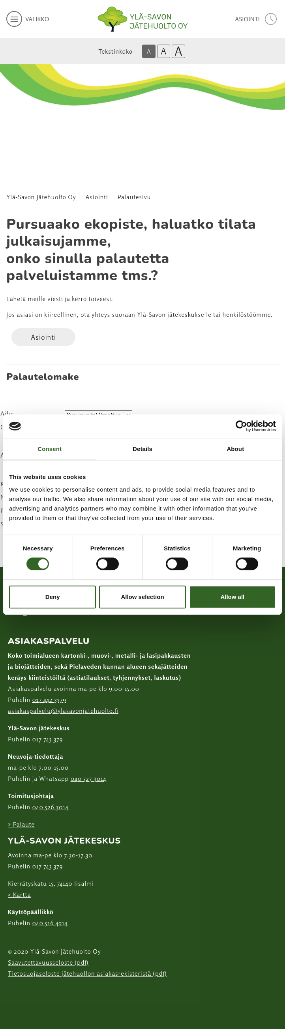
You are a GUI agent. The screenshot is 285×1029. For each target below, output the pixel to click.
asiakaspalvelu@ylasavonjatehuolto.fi (63, 711)
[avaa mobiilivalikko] (27, 19)
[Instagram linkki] (11, 993)
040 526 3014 (50, 807)
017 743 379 (47, 739)
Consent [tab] (50, 448)
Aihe (7, 413)
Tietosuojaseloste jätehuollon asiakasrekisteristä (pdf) (87, 973)
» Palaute (21, 824)
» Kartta (19, 894)
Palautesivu (134, 197)
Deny (52, 596)
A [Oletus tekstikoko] (149, 51)
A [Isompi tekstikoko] (163, 51)
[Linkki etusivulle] (143, 19)
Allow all (232, 596)
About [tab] (235, 448)
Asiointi (97, 197)
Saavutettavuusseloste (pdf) (48, 962)
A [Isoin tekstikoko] (178, 51)
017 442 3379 (49, 699)
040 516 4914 (50, 923)
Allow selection (142, 596)
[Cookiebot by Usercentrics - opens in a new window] (241, 426)
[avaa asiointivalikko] (257, 19)
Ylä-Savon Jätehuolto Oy (41, 197)
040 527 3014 (89, 778)
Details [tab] (142, 448)
